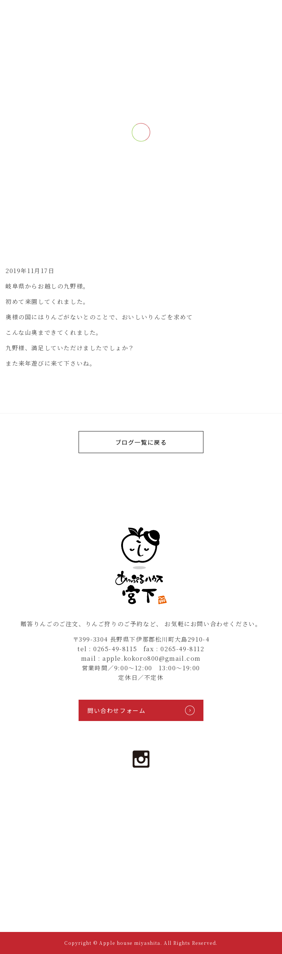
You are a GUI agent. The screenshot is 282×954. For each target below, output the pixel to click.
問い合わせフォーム (141, 710)
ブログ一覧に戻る (141, 442)
